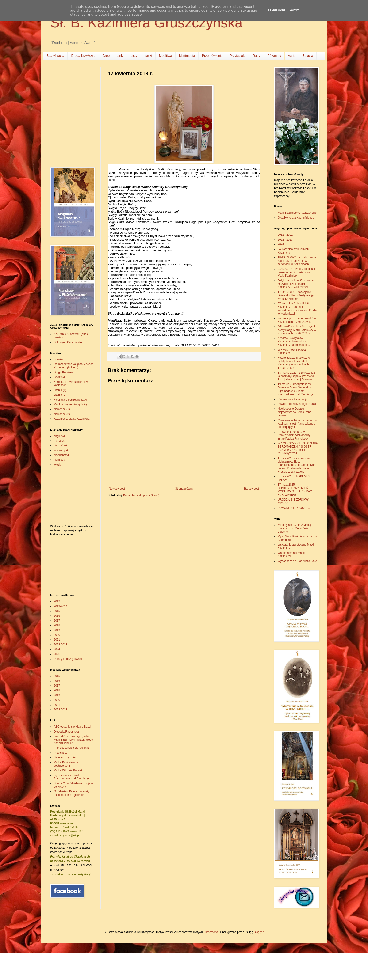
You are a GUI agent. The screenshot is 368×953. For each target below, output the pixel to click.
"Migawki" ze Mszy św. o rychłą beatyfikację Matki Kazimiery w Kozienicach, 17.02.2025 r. (297, 330)
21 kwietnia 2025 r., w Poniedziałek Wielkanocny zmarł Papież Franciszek (294, 435)
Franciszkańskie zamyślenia (71, 747)
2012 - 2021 (285, 234)
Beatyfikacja (55, 55)
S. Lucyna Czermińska (68, 342)
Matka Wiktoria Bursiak (68, 770)
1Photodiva (211, 932)
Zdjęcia (308, 55)
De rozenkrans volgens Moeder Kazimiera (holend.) (73, 365)
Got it (294, 10)
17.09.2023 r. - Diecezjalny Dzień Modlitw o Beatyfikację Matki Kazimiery (296, 295)
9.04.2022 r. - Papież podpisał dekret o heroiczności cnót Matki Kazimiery (296, 272)
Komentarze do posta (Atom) (141, 495)
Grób (106, 55)
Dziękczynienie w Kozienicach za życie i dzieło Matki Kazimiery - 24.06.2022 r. (296, 284)
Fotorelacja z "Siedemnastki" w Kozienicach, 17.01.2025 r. (297, 320)
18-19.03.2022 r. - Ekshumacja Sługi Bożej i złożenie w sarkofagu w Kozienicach (297, 261)
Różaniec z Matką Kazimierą (71, 418)
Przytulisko (60, 752)
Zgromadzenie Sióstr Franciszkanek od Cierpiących (72, 777)
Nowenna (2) (62, 414)
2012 (57, 601)
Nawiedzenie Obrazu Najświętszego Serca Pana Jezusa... (294, 412)
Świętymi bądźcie (65, 757)
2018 (57, 625)
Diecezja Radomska (66, 731)
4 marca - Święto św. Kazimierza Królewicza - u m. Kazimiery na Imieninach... (296, 341)
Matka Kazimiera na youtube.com (66, 764)
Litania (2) (60, 394)
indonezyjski (61, 450)
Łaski (148, 55)
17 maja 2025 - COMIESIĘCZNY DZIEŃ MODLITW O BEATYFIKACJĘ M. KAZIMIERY (296, 489)
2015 (57, 611)
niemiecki (59, 459)
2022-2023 (60, 644)
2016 (57, 615)
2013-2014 (60, 606)
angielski (59, 436)
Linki (120, 55)
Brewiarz (59, 359)
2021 (57, 639)
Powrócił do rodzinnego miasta (297, 404)
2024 (57, 649)
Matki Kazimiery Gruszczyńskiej (297, 212)
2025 (57, 654)
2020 (57, 635)
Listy (133, 55)
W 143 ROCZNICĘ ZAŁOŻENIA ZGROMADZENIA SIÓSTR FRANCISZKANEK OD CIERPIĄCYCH (298, 448)
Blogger (259, 932)
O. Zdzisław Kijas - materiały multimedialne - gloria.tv (71, 793)
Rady (256, 55)
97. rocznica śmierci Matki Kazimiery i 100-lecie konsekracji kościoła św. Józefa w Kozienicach (297, 308)
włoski (57, 464)
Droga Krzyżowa (83, 55)
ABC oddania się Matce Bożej (72, 726)
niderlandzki (61, 455)
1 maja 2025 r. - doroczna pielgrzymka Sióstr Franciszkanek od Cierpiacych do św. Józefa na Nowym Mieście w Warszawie (296, 465)
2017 (57, 620)
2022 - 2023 (285, 239)
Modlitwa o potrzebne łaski (70, 399)
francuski (59, 440)
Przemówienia (212, 55)
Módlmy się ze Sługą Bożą (70, 404)
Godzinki (59, 377)
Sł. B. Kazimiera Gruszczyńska (146, 22)
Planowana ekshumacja (292, 399)
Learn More (277, 10)
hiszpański (60, 445)
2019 (57, 630)
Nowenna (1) (62, 409)
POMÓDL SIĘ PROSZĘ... (294, 507)
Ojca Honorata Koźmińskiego (296, 217)
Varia (291, 55)
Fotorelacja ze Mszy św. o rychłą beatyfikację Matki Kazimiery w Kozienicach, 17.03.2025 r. (294, 362)
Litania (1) (60, 390)
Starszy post (251, 488)
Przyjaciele (237, 55)
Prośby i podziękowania (68, 659)
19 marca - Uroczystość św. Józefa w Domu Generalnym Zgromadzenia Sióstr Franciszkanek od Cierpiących (296, 389)
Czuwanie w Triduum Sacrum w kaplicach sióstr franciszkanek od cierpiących (297, 424)
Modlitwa (165, 55)
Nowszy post (117, 488)
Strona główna (184, 488)
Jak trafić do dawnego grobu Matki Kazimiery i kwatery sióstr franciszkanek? (73, 740)
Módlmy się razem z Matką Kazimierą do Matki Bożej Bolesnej (294, 528)
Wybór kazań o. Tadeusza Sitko (297, 561)
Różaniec (274, 55)
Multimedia (187, 55)
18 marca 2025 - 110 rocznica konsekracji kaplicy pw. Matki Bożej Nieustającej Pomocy (296, 376)
